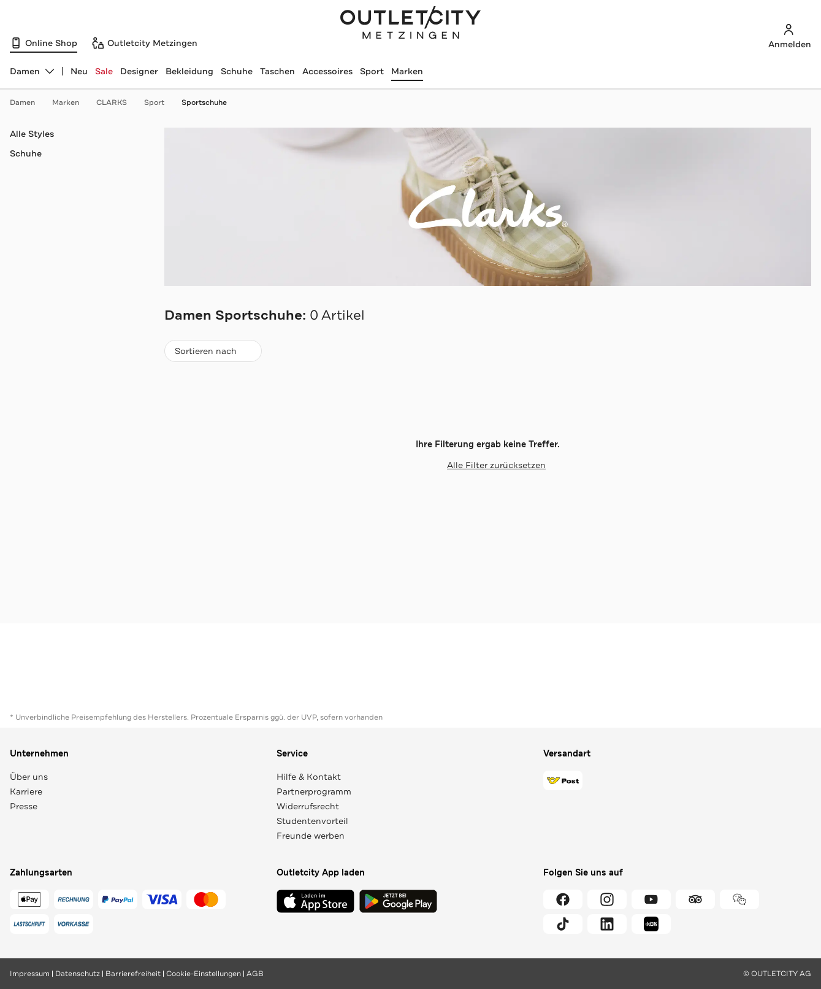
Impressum (30, 974)
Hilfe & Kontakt (309, 776)
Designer (139, 71)
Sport (372, 71)
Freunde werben (311, 835)
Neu (79, 71)
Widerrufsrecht (308, 806)
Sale (104, 71)
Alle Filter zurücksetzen (488, 465)
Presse (23, 806)
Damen (28, 102)
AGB (255, 974)
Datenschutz (77, 974)
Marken (407, 71)
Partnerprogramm (314, 791)
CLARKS (117, 102)
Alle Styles (32, 133)
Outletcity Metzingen (410, 24)
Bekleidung (189, 71)
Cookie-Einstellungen (203, 974)
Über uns (29, 776)
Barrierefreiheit (133, 974)
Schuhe (237, 71)
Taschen (277, 71)
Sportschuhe (204, 102)
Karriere (26, 791)
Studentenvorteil (312, 820)
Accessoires (327, 71)
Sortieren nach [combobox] (212, 353)
